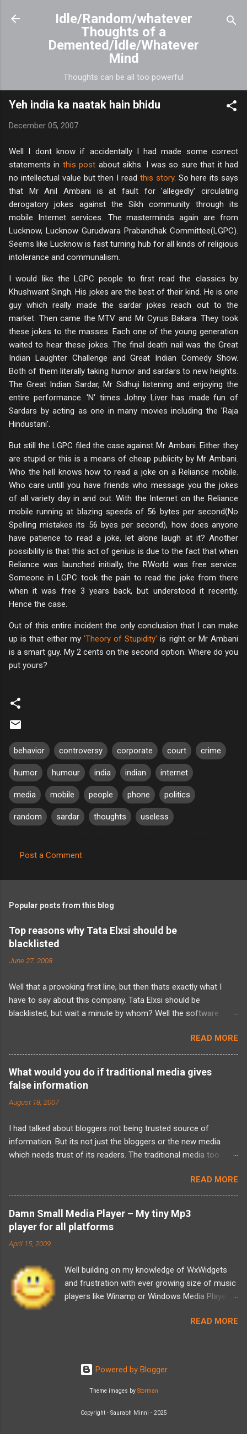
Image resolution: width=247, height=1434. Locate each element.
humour (66, 773)
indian (135, 773)
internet (174, 773)
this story (157, 178)
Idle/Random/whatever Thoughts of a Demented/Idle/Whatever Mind (123, 38)
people (101, 795)
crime (211, 751)
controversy (81, 751)
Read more (214, 1038)
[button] (231, 107)
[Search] (231, 22)
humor (25, 773)
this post (79, 165)
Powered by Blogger (124, 1370)
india (102, 773)
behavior (29, 751)
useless (155, 817)
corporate (135, 751)
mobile (62, 795)
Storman (147, 1390)
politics (177, 795)
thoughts (110, 817)
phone (138, 795)
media (25, 795)
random (28, 817)
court (176, 751)
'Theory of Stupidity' (120, 639)
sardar (67, 817)
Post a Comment (51, 855)
